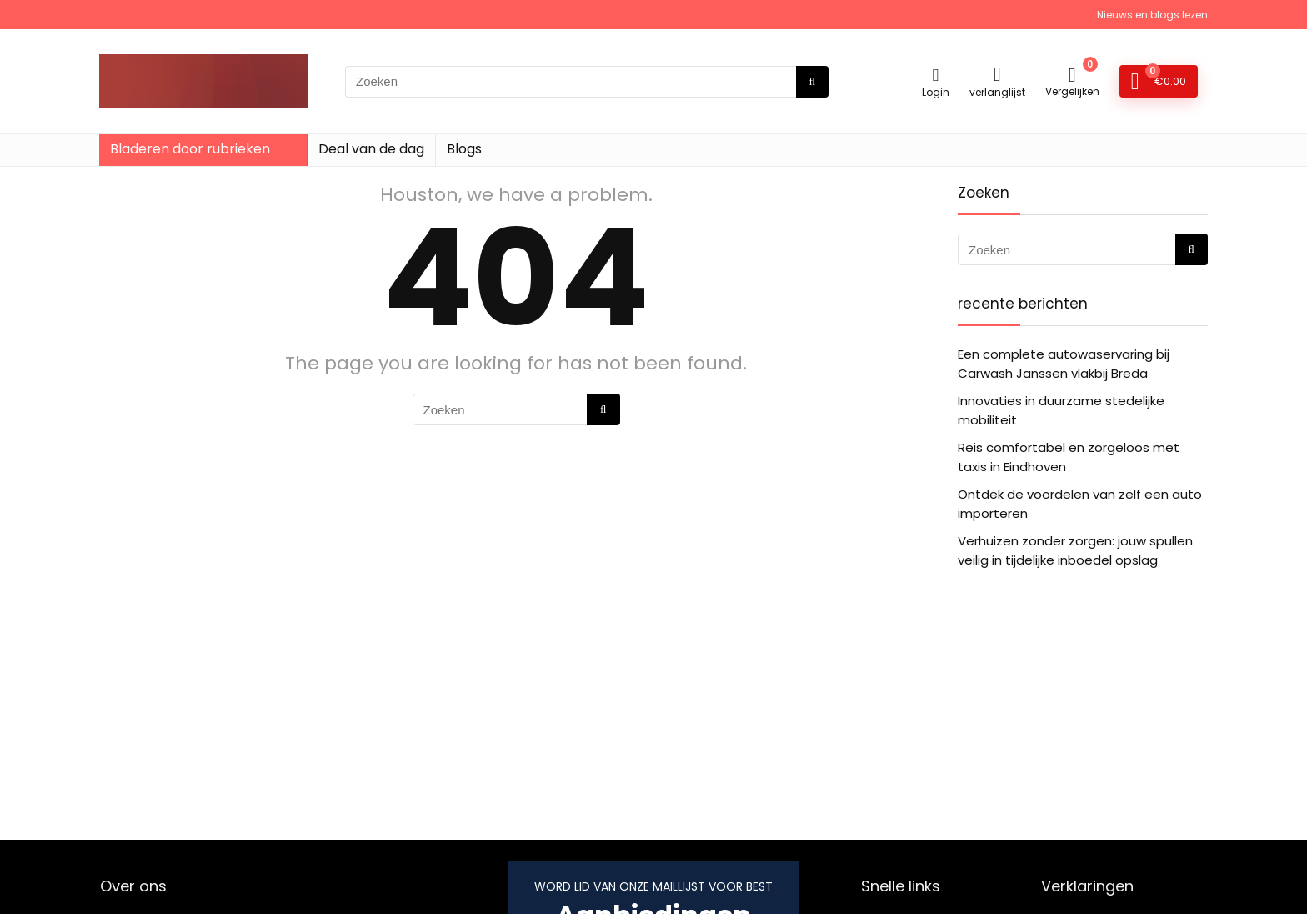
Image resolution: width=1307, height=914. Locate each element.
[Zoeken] (812, 82)
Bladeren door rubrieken (190, 148)
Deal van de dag (371, 148)
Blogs (464, 148)
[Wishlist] (997, 74)
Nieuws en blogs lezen (1152, 15)
